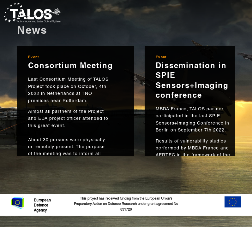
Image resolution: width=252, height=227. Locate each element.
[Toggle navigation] (244, 13)
